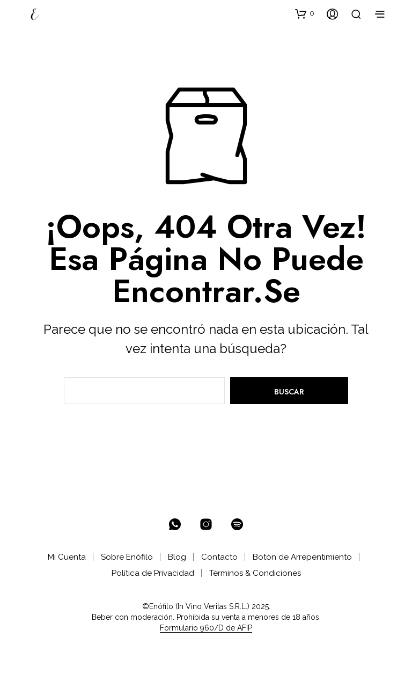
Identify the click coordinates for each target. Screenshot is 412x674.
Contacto (219, 557)
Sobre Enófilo (127, 557)
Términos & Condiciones (255, 573)
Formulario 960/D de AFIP (206, 628)
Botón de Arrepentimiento (302, 557)
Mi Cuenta (67, 557)
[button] (304, 13)
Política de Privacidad (153, 573)
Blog (177, 557)
